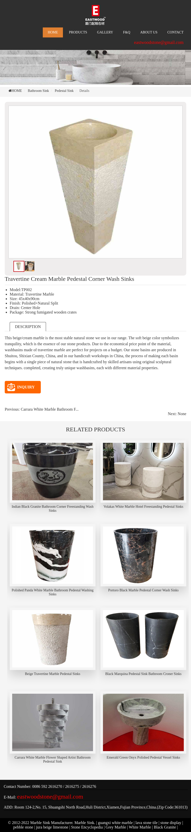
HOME (53, 32)
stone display (170, 823)
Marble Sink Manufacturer (51, 823)
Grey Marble (116, 827)
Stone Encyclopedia (87, 827)
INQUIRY (21, 387)
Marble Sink (84, 823)
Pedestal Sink (64, 91)
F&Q (126, 32)
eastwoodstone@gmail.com (159, 42)
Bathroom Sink (38, 91)
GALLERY (105, 32)
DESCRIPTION (28, 327)
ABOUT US (148, 32)
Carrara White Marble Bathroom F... (50, 409)
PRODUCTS (78, 32)
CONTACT (175, 32)
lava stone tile (147, 823)
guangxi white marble (115, 823)
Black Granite (165, 827)
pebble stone (23, 827)
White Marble (140, 827)
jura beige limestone (52, 827)
